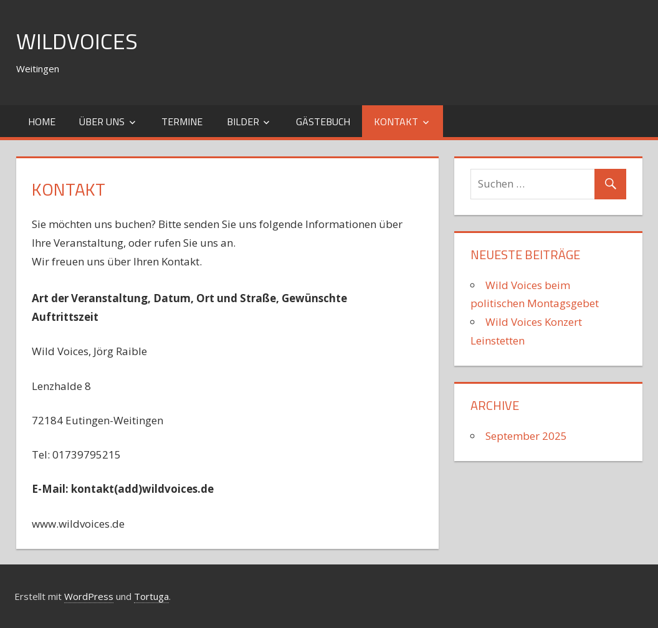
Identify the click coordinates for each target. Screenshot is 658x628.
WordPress (88, 596)
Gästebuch (323, 121)
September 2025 (526, 436)
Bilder (243, 121)
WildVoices (77, 41)
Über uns (102, 121)
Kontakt (396, 121)
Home (41, 121)
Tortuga (151, 596)
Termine (182, 121)
